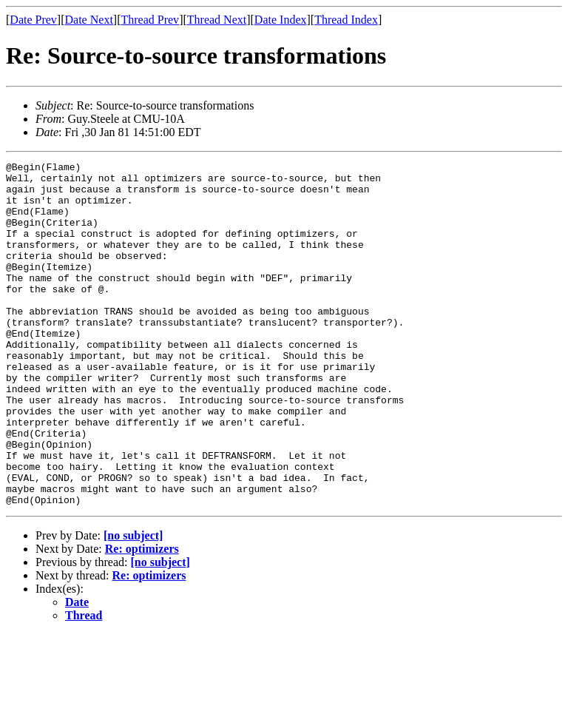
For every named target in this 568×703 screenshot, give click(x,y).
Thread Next (216, 19)
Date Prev (33, 19)
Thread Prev (150, 19)
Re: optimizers (142, 617)
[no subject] (133, 604)
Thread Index (346, 19)
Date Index (280, 19)
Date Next (89, 19)
